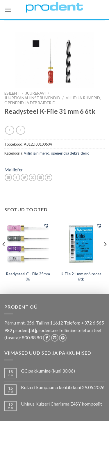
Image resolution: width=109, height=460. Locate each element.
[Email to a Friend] (32, 177)
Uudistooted (54, 450)
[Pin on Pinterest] (40, 177)
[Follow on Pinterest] (62, 338)
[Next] (105, 256)
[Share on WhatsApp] (8, 177)
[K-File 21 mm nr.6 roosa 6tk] (81, 244)
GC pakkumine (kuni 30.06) (48, 370)
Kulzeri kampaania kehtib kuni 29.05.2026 (63, 387)
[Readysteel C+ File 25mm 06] (28, 244)
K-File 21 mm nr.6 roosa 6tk (80, 276)
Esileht (12, 93)
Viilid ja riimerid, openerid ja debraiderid (52, 100)
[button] (46, 225)
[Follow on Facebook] (46, 338)
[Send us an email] (54, 338)
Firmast (29, 450)
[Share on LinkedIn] (48, 177)
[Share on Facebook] (16, 177)
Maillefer (13, 169)
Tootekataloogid (58, 445)
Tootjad (88, 445)
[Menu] (7, 10)
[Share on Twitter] (24, 177)
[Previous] (4, 256)
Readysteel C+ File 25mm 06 (28, 276)
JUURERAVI (35, 93)
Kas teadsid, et (76, 441)
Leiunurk (80, 450)
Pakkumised (46, 441)
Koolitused (24, 445)
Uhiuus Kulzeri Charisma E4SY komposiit (61, 403)
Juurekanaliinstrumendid (32, 98)
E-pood (23, 441)
